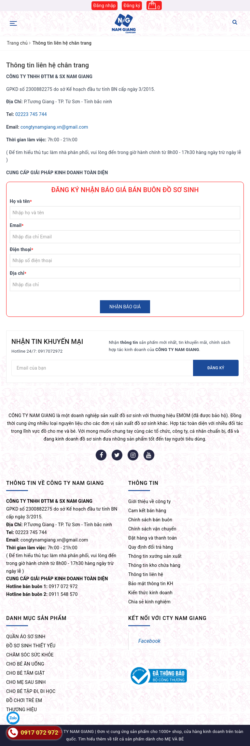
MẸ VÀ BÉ (174, 739)
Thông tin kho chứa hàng (154, 565)
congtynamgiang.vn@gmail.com (54, 127)
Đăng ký (131, 5)
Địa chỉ (18, 273)
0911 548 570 (42, 594)
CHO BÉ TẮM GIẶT (25, 673)
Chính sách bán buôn (150, 519)
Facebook (149, 641)
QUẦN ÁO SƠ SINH (26, 636)
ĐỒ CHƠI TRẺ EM (24, 700)
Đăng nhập (104, 5)
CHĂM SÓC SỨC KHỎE (30, 654)
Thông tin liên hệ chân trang (47, 65)
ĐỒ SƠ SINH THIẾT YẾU (30, 645)
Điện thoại (21, 249)
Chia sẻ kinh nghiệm (149, 601)
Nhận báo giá (125, 306)
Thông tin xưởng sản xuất (155, 556)
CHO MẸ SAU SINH (26, 682)
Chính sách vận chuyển (152, 528)
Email (16, 225)
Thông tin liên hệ (145, 574)
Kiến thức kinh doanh (150, 592)
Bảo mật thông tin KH (150, 583)
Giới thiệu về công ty (149, 501)
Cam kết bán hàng (147, 510)
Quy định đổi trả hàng (150, 547)
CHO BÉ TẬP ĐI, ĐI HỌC (30, 691)
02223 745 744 (31, 114)
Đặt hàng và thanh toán (152, 538)
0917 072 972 (42, 586)
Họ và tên (21, 201)
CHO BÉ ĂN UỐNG (25, 664)
